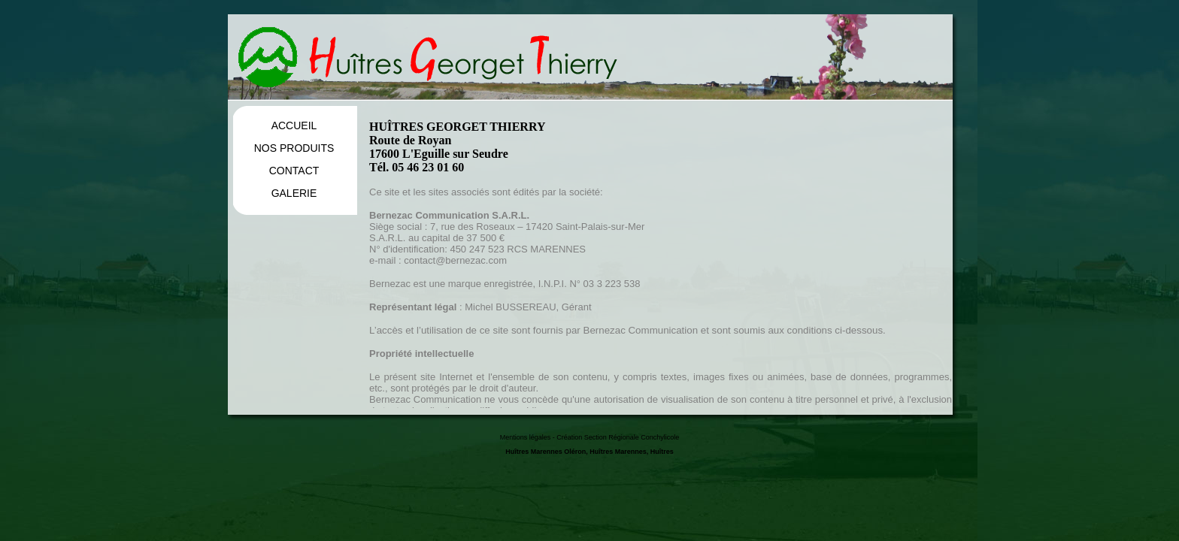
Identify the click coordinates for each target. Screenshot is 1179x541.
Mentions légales (525, 437)
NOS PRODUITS (294, 148)
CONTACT (294, 171)
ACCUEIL (294, 125)
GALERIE (294, 193)
